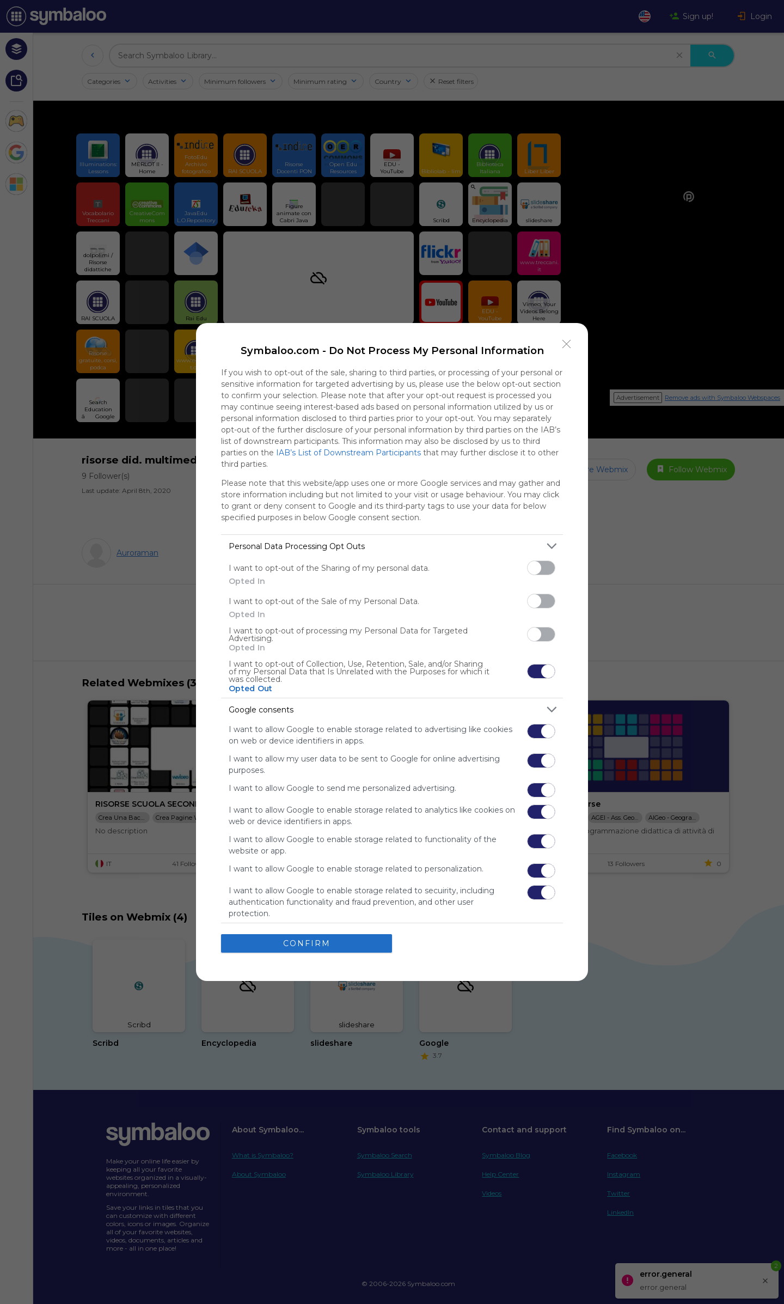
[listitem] (392, 546)
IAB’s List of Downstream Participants (348, 453)
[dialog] (392, 652)
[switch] (541, 567)
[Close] (566, 344)
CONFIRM (306, 943)
